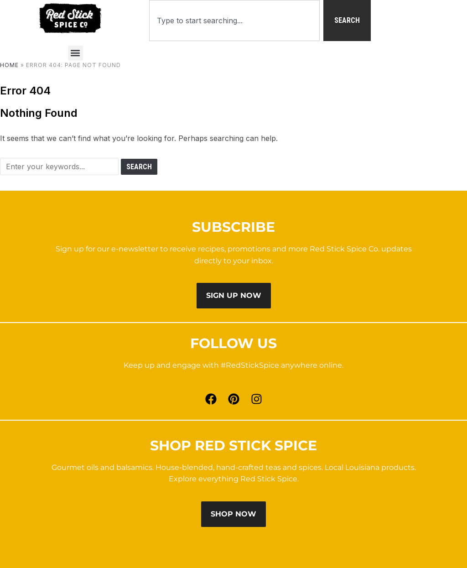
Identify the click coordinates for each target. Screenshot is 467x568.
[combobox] (234, 20)
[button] (75, 53)
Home (9, 65)
